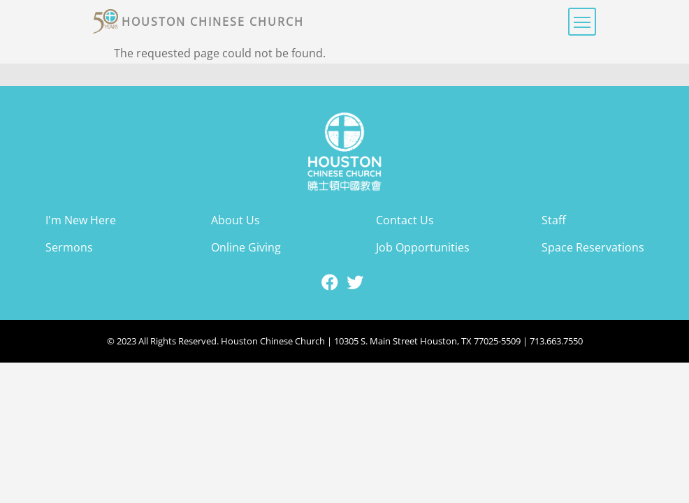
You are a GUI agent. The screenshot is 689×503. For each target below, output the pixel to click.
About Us (235, 220)
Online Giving (246, 247)
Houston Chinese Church (213, 21)
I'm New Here (80, 220)
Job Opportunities (423, 247)
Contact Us (405, 220)
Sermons (69, 247)
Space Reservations (593, 247)
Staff (554, 220)
